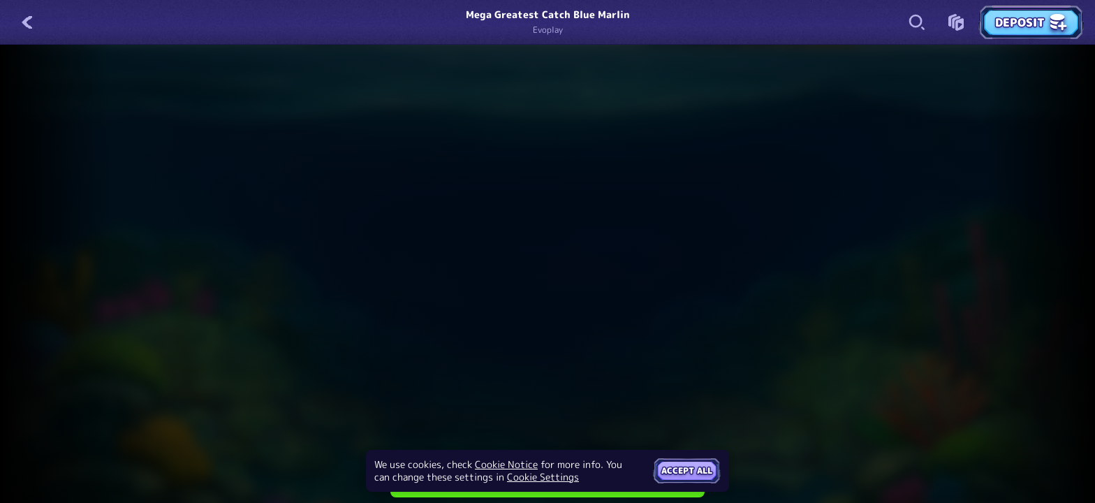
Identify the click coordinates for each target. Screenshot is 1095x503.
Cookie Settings (543, 477)
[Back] (28, 22)
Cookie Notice (506, 464)
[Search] (917, 22)
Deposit (1031, 22)
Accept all (686, 470)
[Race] (956, 22)
